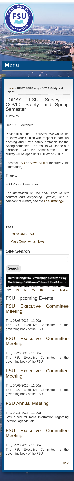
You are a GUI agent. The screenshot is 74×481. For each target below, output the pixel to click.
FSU (22, 162)
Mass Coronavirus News (27, 241)
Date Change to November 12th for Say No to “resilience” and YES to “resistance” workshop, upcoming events (37, 282)
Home (11, 88)
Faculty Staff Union (27, 40)
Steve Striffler (39, 162)
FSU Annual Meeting (27, 403)
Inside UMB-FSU (22, 234)
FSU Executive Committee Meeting (37, 308)
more (65, 462)
